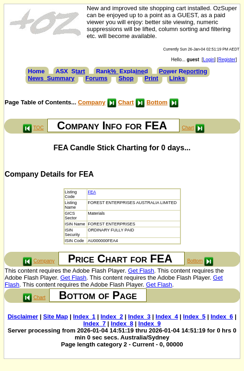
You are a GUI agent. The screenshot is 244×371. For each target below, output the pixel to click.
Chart (126, 102)
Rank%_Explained (122, 71)
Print (152, 78)
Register (226, 59)
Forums (96, 78)
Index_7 (94, 323)
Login (208, 59)
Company (91, 102)
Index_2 (112, 316)
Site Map (55, 316)
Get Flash (141, 270)
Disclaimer (22, 316)
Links (177, 78)
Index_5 (194, 316)
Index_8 (122, 323)
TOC (38, 127)
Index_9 (149, 323)
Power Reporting (183, 71)
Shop (126, 78)
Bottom (157, 102)
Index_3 (139, 316)
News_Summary (51, 78)
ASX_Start (70, 71)
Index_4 (166, 316)
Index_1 (84, 316)
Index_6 (222, 316)
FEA (92, 192)
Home (36, 71)
